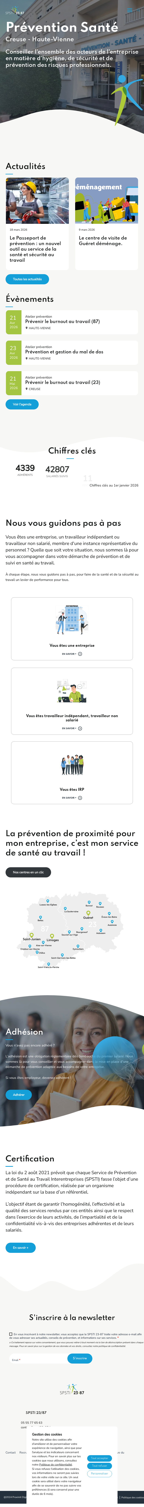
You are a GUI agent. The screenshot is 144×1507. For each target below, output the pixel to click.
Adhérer (18, 1095)
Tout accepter (99, 1458)
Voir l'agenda (22, 404)
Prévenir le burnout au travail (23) (62, 382)
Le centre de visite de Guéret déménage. (103, 241)
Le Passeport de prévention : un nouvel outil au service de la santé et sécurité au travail (35, 249)
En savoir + (69, 654)
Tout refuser (99, 1466)
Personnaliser (99, 1473)
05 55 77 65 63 (31, 1423)
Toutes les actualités (27, 279)
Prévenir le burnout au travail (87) (62, 322)
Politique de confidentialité (55, 1464)
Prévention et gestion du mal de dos (64, 352)
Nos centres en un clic (28, 872)
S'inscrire (80, 1358)
